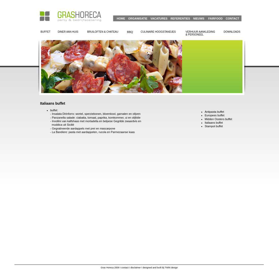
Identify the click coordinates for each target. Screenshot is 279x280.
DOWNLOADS (232, 31)
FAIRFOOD (215, 18)
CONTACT (232, 18)
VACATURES (158, 18)
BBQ (130, 31)
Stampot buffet (214, 126)
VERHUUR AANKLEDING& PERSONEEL (200, 33)
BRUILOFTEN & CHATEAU (102, 31)
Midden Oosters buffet (218, 119)
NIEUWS (198, 18)
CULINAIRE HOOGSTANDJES (158, 31)
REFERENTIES (180, 18)
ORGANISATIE (138, 18)
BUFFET (45, 31)
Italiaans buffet (214, 122)
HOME (121, 18)
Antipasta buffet (214, 111)
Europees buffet (214, 115)
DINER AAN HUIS (68, 31)
